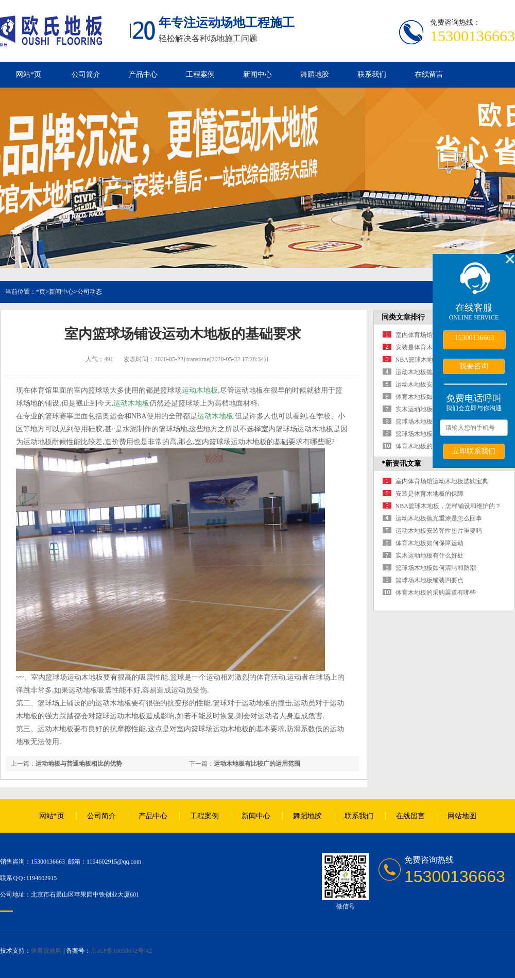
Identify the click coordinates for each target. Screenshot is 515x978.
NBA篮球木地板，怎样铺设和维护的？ (448, 506)
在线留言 (429, 74)
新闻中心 (257, 74)
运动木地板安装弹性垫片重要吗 (439, 530)
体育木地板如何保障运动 (430, 396)
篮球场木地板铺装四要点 (430, 433)
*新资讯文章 (401, 463)
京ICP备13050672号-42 (121, 950)
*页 (40, 291)
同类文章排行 (403, 317)
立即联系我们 (473, 451)
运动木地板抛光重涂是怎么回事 (439, 518)
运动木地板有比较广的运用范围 (257, 763)
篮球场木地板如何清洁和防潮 (436, 567)
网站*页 (28, 74)
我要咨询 (473, 366)
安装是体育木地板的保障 (430, 347)
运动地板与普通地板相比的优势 (79, 763)
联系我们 (371, 74)
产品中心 (143, 74)
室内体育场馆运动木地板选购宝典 (442, 481)
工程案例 (200, 74)
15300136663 (474, 338)
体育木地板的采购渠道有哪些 (436, 592)
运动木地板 (200, 390)
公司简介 (86, 74)
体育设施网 (46, 950)
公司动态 (89, 291)
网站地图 (462, 816)
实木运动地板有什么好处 (430, 409)
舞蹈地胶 (314, 74)
